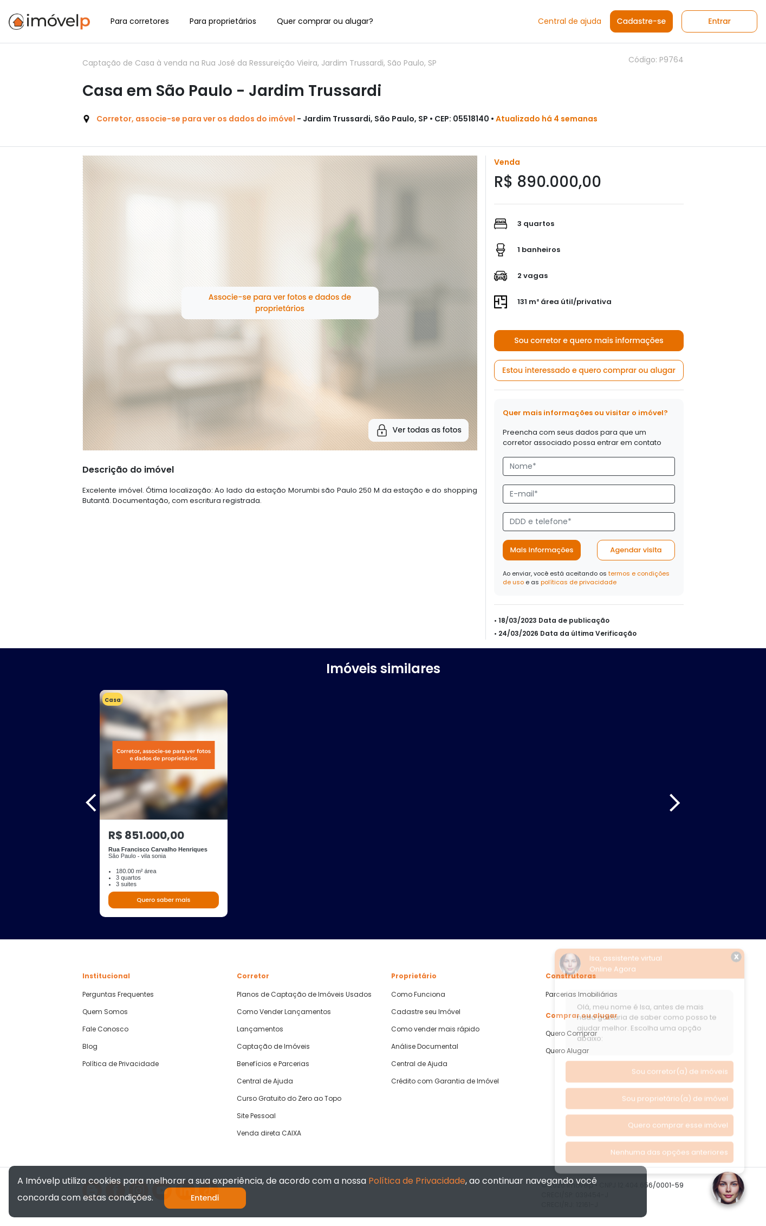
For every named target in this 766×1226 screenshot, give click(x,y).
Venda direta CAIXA (269, 1133)
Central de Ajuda (265, 1081)
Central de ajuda (569, 21)
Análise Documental (424, 1046)
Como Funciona (418, 994)
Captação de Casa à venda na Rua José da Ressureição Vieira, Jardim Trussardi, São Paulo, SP (259, 62)
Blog (90, 1046)
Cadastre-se (641, 21)
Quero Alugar (567, 1051)
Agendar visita (635, 550)
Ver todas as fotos (418, 430)
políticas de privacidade (578, 582)
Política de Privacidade (120, 1064)
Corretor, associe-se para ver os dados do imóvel (195, 118)
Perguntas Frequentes (118, 994)
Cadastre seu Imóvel (425, 1012)
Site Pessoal (256, 1116)
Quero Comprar (571, 1033)
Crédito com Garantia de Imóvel (445, 1081)
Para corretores (140, 21)
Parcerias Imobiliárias (582, 994)
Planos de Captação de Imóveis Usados (304, 994)
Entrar (719, 21)
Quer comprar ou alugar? (325, 21)
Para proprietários (223, 21)
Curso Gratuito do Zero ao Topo (289, 1098)
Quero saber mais (163, 899)
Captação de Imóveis (273, 1046)
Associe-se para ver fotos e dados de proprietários (280, 303)
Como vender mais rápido (435, 1029)
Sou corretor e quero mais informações (589, 340)
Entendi (205, 1197)
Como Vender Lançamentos (284, 1012)
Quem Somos (105, 1012)
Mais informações (542, 550)
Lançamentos (260, 1029)
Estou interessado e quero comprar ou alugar (589, 370)
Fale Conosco (105, 1029)
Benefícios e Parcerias (273, 1064)
